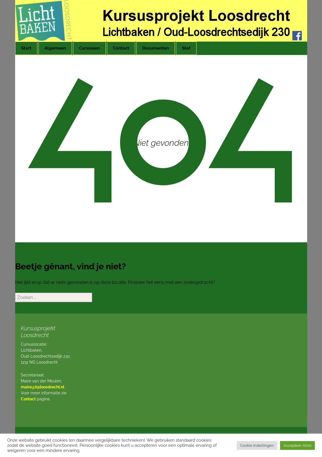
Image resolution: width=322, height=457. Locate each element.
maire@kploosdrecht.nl (42, 387)
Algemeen (55, 48)
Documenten (155, 48)
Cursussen (89, 48)
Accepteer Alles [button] (297, 445)
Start (26, 48)
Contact (121, 48)
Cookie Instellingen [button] (257, 445)
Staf (186, 48)
